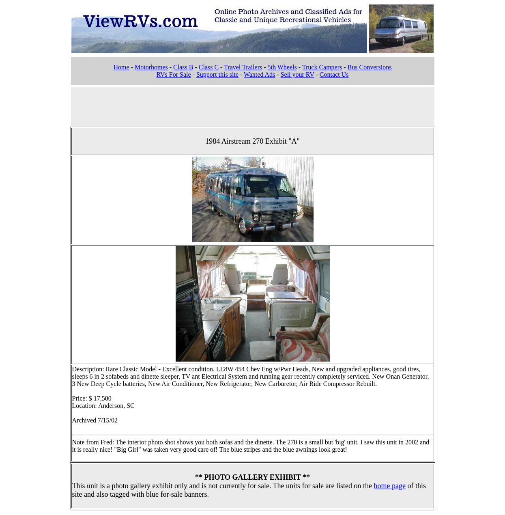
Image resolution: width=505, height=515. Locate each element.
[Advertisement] (252, 105)
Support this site (217, 74)
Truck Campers (322, 67)
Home (121, 67)
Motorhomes (151, 67)
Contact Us (334, 74)
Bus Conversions (370, 67)
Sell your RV (297, 74)
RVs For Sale (174, 74)
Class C (209, 67)
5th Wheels (282, 67)
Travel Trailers (243, 67)
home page (390, 486)
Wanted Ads (259, 74)
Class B (183, 67)
